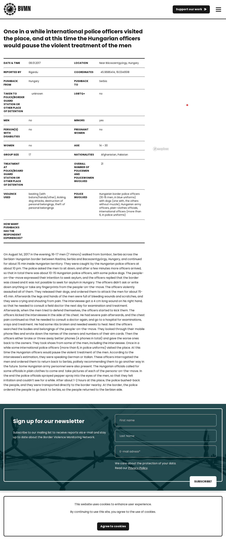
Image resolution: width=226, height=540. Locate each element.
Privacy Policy (138, 468)
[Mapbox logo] (161, 149)
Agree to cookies (113, 526)
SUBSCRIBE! (203, 481)
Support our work (189, 9)
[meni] (218, 9)
